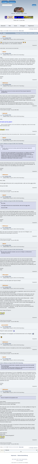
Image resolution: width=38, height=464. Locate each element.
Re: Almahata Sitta (7, 38)
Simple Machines (24, 459)
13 (14, 30)
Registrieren (12, 2)
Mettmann (5, 82)
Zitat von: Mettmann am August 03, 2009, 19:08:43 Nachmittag (11, 249)
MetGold (5, 113)
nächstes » (36, 447)
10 (10, 30)
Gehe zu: (2, 450)
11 (11, 30)
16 (17, 30)
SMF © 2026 (19, 459)
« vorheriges (31, 447)
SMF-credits (14, 459)
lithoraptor (5, 274)
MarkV (4, 51)
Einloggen (4, 2)
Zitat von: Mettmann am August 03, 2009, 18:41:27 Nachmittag (11, 143)
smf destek (21, 460)
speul (4, 36)
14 (15, 30)
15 (16, 30)
